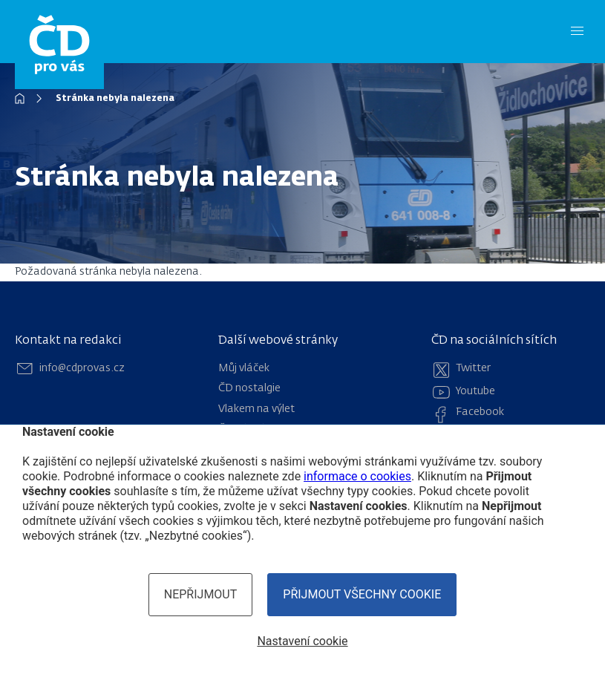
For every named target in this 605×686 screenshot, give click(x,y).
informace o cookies (357, 476)
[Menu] (577, 31)
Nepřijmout (201, 594)
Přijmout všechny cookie (362, 594)
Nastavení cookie (302, 641)
